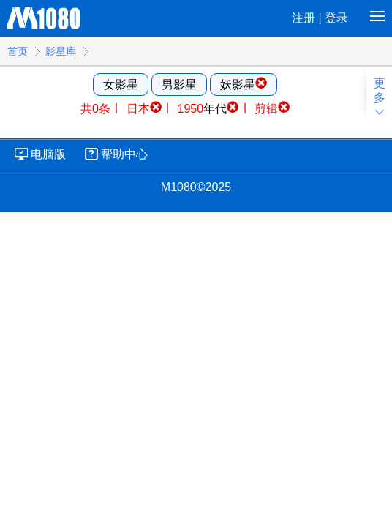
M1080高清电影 (44, 16)
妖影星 (243, 84)
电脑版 (48, 154)
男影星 (179, 84)
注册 (303, 18)
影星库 (60, 51)
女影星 (120, 84)
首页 (17, 51)
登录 (336, 18)
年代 (208, 108)
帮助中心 (124, 154)
